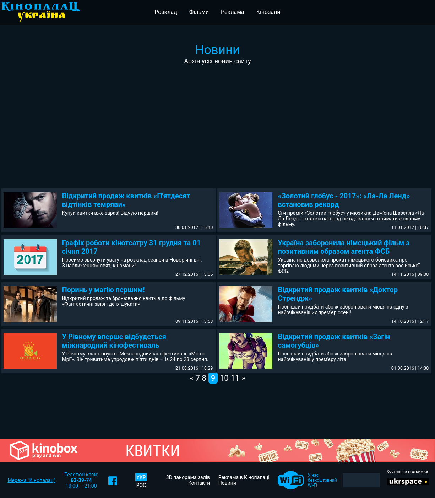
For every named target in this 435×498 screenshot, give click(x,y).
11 (235, 377)
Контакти (199, 483)
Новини (227, 483)
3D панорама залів (188, 477)
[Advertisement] (218, 118)
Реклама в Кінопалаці (244, 477)
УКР (141, 477)
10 (224, 377)
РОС (141, 485)
